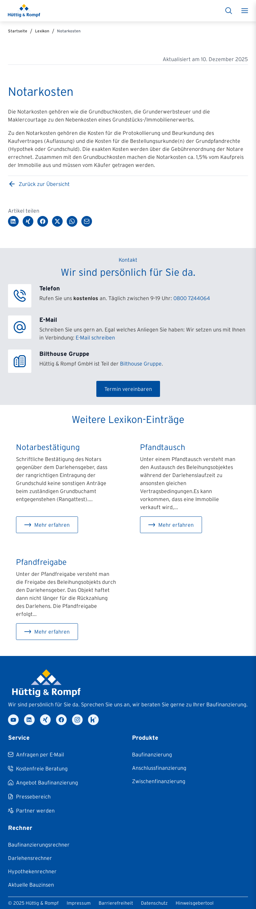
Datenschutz (154, 903)
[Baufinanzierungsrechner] (39, 845)
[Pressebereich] (29, 796)
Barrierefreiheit (116, 903)
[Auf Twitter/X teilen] (57, 221)
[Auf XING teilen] (28, 221)
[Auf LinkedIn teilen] (13, 221)
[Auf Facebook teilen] (42, 221)
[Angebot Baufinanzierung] (43, 782)
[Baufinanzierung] (152, 754)
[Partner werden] (31, 811)
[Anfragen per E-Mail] (36, 754)
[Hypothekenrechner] (32, 871)
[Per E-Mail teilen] (86, 221)
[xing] (45, 719)
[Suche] (229, 11)
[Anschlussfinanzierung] (159, 768)
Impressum (79, 903)
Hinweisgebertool (195, 903)
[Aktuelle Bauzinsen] (31, 885)
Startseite (17, 31)
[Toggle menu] (245, 11)
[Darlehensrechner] (30, 858)
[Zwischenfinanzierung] (158, 781)
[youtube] (13, 719)
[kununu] (93, 719)
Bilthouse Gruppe (141, 364)
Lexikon (42, 31)
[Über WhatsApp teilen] (72, 221)
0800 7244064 (191, 298)
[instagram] (77, 719)
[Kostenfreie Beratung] (38, 768)
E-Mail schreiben (95, 337)
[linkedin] (29, 719)
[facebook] (61, 719)
